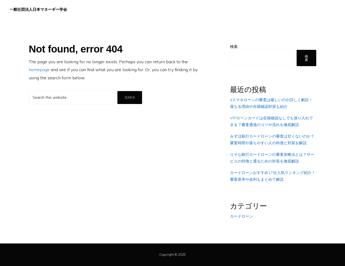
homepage (39, 69)
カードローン (241, 216)
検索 (234, 46)
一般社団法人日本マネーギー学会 (38, 9)
